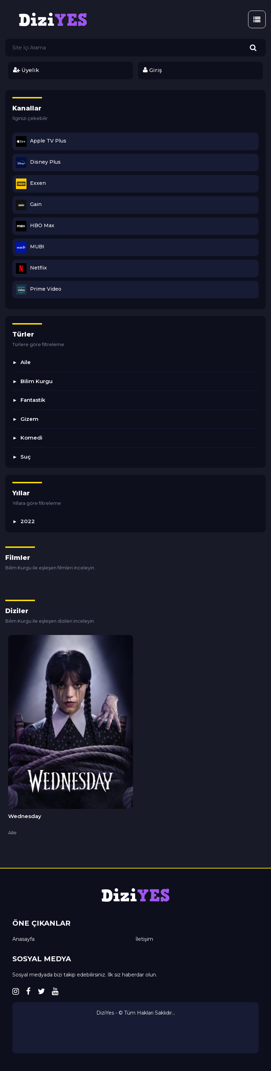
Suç (25, 456)
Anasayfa (23, 939)
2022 (27, 521)
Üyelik (26, 69)
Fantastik (32, 400)
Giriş (152, 69)
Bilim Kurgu (36, 381)
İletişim (144, 939)
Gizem (29, 419)
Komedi (31, 437)
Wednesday (24, 816)
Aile (25, 362)
